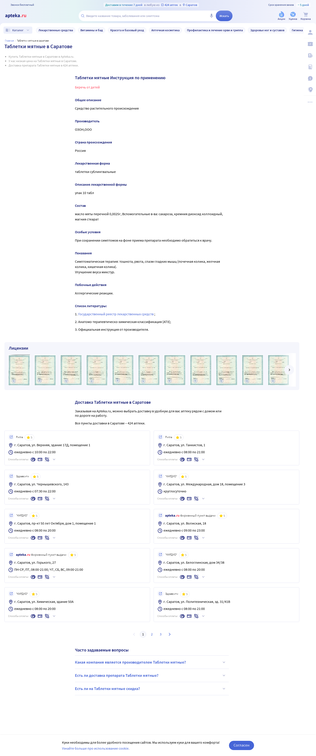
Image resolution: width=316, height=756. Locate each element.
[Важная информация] (310, 78)
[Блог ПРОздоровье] (310, 55)
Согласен (241, 745)
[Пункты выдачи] (310, 89)
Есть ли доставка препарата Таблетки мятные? (151, 675)
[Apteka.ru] (19, 15)
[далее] (289, 370)
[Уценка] (293, 16)
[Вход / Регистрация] (310, 32)
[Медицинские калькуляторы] (310, 67)
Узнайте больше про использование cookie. (95, 748)
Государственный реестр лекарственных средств (116, 314)
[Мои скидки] (310, 44)
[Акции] (281, 16)
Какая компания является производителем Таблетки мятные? (151, 662)
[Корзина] (306, 16)
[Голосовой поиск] (211, 15)
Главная (9, 40)
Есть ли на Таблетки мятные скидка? (151, 688)
